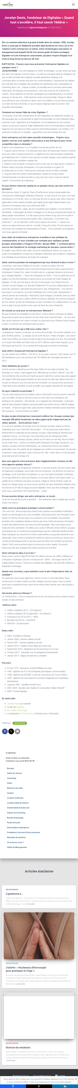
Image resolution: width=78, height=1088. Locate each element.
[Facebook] (13, 1086)
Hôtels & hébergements (17, 847)
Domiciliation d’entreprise (18, 828)
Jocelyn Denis (13, 703)
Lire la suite (30, 904)
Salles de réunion (14, 773)
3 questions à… (14, 893)
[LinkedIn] (65, 1086)
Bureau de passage (15, 818)
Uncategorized (19, 723)
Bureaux (10, 768)
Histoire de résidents (18, 1047)
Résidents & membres (16, 837)
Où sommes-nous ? (15, 842)
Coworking (11, 778)
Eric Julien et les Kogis (17, 710)
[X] (39, 1086)
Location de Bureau (15, 798)
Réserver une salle (15, 788)
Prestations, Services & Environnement (23, 832)
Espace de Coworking (16, 813)
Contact (10, 793)
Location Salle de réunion (18, 803)
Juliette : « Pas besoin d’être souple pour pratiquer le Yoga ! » (26, 969)
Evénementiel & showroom (18, 808)
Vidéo (9, 783)
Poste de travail (13, 823)
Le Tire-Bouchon (26, 713)
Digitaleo (20, 707)
